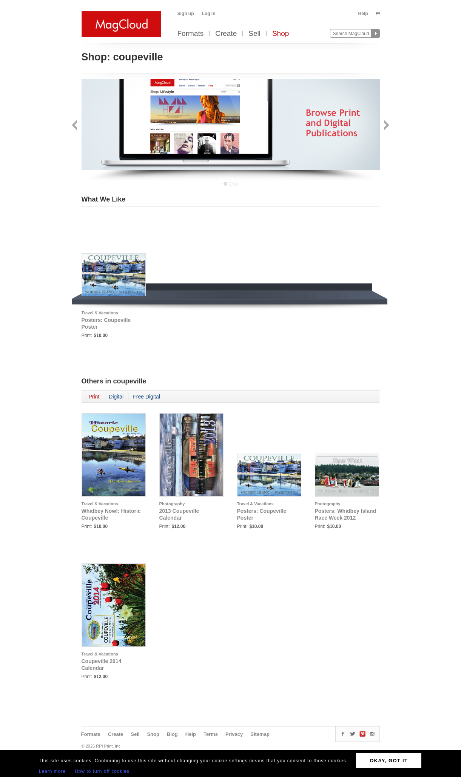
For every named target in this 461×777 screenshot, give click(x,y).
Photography (172, 504)
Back (75, 125)
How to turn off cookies (102, 771)
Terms (211, 734)
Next (385, 125)
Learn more (52, 771)
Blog (172, 734)
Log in (209, 13)
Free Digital (146, 397)
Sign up (185, 13)
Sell (254, 33)
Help (363, 13)
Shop (280, 33)
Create (226, 33)
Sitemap (260, 734)
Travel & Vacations (100, 313)
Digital (116, 397)
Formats (190, 33)
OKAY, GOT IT (389, 760)
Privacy (234, 734)
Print (94, 397)
